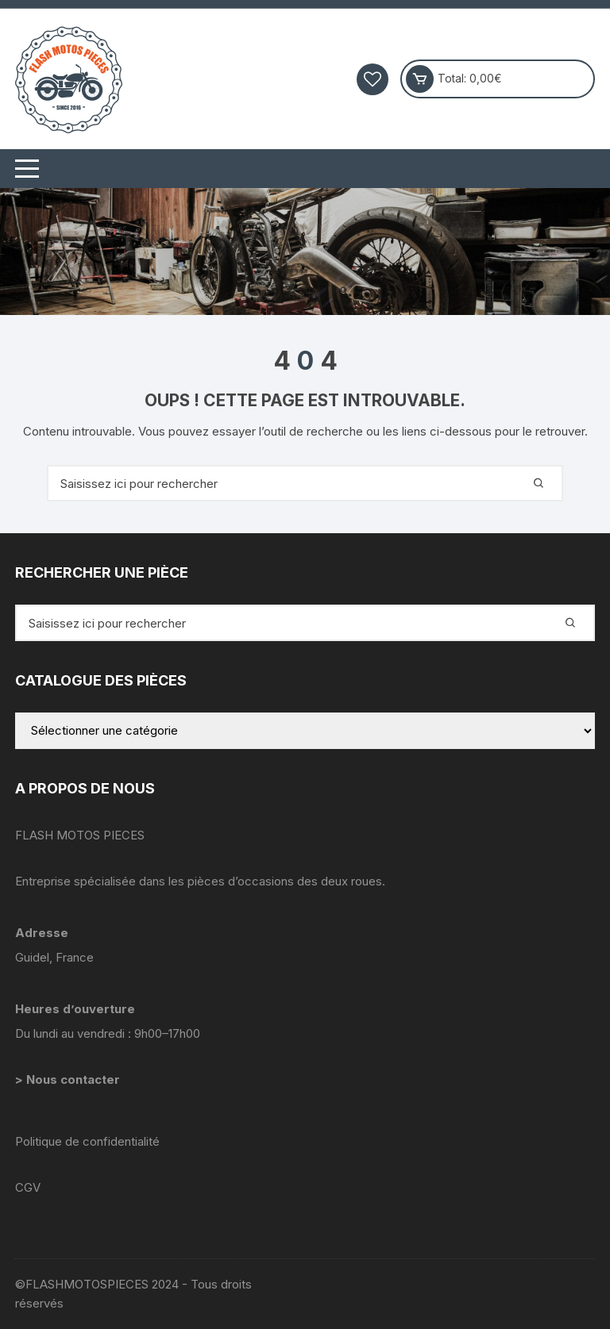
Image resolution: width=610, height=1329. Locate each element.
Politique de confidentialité (87, 1141)
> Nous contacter (69, 1079)
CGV (28, 1187)
